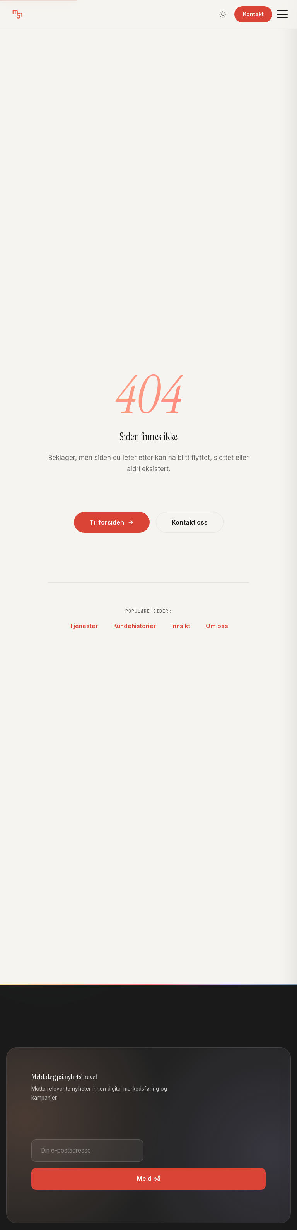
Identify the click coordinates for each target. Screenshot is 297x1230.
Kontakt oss (190, 522)
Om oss (217, 626)
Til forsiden (111, 522)
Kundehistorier (134, 626)
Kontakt (253, 14)
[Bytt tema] (223, 14)
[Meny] (282, 14)
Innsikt (180, 626)
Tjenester (83, 626)
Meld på (148, 1178)
